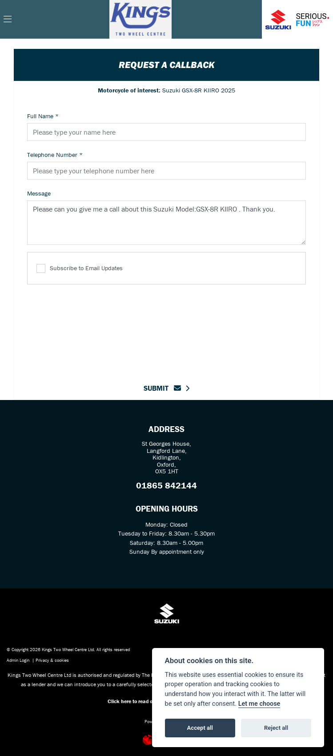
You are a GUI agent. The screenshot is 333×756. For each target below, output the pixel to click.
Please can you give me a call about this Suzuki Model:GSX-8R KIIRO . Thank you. (166, 222)
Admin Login (18, 660)
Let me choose (259, 704)
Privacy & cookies (52, 660)
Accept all (200, 727)
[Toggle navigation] (7, 19)
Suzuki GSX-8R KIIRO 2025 (166, 90)
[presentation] (166, 328)
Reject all (276, 727)
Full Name (43, 116)
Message (39, 193)
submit (162, 388)
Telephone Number (55, 155)
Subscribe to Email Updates (79, 268)
